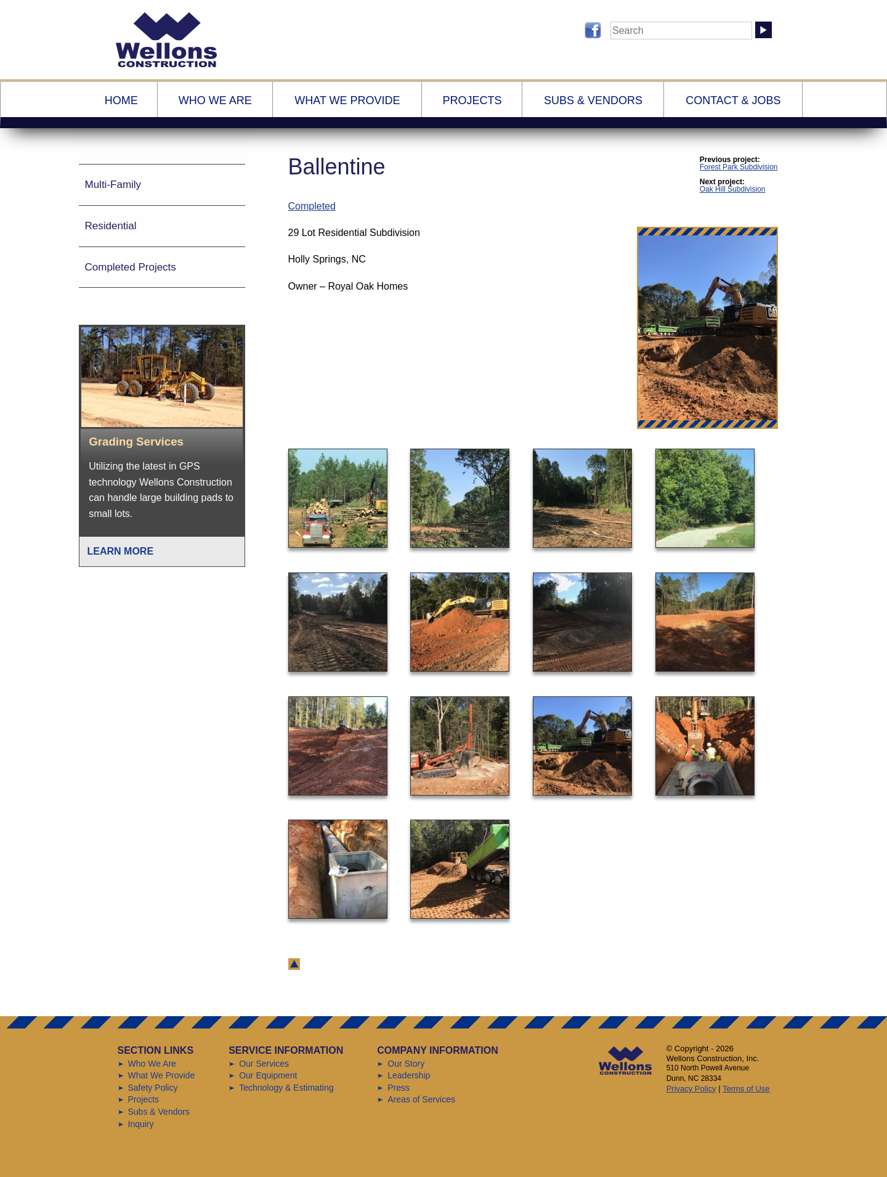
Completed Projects (130, 267)
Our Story (405, 1064)
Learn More (120, 551)
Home (121, 100)
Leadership (408, 1075)
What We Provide (347, 100)
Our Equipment (268, 1075)
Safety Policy (153, 1088)
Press (398, 1088)
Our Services (264, 1064)
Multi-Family (113, 184)
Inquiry (141, 1124)
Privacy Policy (691, 1088)
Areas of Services (421, 1099)
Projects (471, 100)
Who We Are (215, 100)
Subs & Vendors (593, 100)
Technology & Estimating (286, 1088)
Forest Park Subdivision (739, 167)
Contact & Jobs (733, 100)
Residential (111, 226)
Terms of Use (746, 1088)
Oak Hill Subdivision (733, 189)
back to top (294, 964)
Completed (312, 206)
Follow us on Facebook (593, 30)
